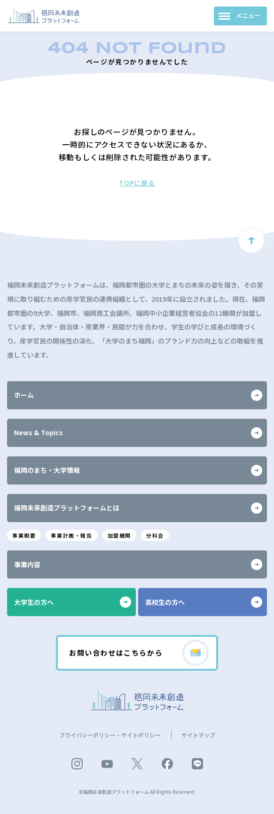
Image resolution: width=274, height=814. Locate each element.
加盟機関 (119, 535)
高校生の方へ (203, 602)
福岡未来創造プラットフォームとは (138, 508)
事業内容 (138, 564)
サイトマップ (198, 735)
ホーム (138, 395)
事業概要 (24, 535)
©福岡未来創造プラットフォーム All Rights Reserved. (137, 791)
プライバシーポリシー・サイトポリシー (110, 735)
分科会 (155, 535)
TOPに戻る (137, 183)
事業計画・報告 (71, 535)
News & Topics (138, 432)
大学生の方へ (72, 602)
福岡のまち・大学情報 (138, 470)
